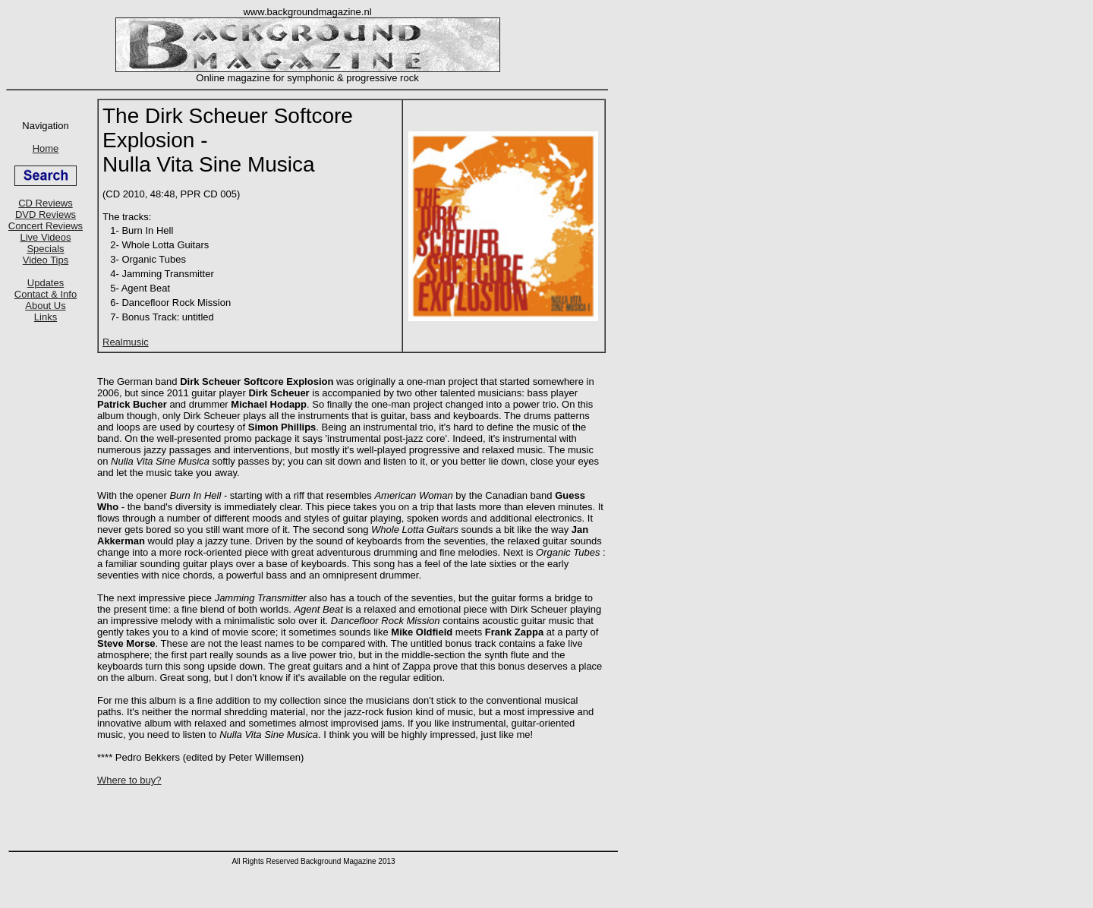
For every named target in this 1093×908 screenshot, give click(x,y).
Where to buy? (129, 780)
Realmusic (125, 342)
